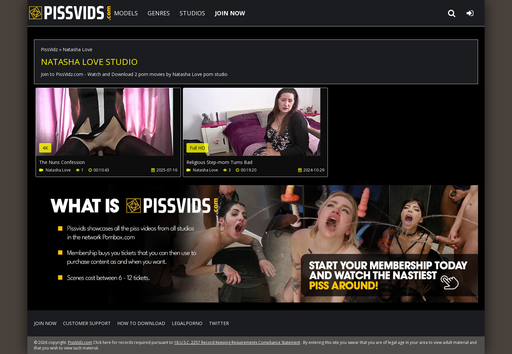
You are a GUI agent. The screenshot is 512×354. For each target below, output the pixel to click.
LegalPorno (187, 323)
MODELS (126, 13)
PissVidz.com (70, 13)
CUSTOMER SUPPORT (87, 323)
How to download (141, 323)
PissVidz (49, 49)
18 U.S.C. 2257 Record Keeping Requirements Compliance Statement (237, 342)
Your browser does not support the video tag (104, 126)
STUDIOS (192, 13)
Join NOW (45, 323)
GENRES (159, 13)
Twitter (219, 323)
